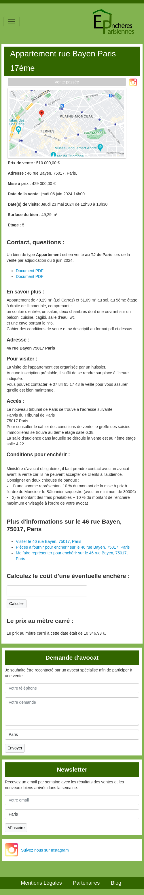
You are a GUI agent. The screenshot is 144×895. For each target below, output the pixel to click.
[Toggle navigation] (11, 21)
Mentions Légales (41, 883)
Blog (116, 883)
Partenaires (86, 883)
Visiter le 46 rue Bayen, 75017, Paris (48, 541)
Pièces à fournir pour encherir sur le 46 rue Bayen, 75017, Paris (73, 547)
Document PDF (29, 270)
